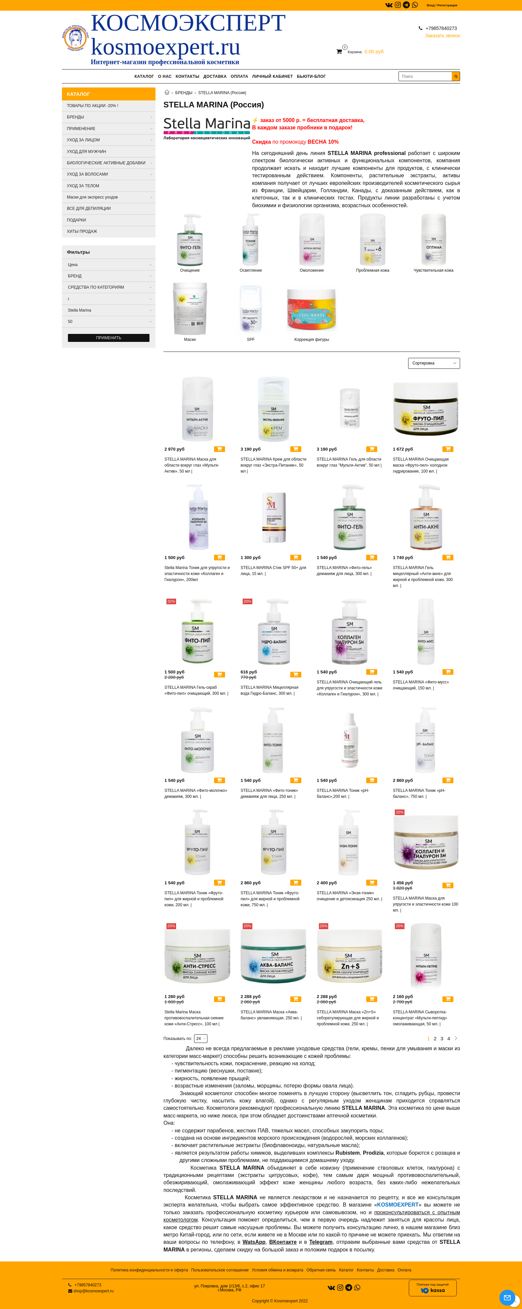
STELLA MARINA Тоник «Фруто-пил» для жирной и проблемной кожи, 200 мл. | (193, 899)
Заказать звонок (442, 34)
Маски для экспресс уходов (92, 197)
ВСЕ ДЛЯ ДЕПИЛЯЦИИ (89, 208)
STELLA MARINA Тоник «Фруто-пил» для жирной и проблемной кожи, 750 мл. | (270, 899)
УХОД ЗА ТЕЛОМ (83, 186)
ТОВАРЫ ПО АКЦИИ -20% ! (92, 105)
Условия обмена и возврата (277, 1270)
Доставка (385, 1270)
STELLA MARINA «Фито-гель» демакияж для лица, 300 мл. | (344, 570)
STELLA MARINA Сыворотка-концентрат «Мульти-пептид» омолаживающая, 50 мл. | (420, 1018)
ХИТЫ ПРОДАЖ (82, 231)
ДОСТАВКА (215, 76)
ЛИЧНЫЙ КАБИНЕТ (272, 76)
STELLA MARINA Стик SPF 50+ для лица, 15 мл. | (273, 570)
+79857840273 (440, 28)
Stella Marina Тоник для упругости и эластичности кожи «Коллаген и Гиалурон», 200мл (197, 573)
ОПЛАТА (239, 76)
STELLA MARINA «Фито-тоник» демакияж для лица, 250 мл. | (269, 793)
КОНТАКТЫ (187, 76)
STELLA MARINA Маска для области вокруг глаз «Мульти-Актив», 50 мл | (191, 465)
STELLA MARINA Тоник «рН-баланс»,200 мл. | (343, 793)
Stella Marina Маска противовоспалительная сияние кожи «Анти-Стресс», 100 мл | (194, 1018)
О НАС (165, 76)
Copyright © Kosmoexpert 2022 (280, 1301)
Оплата (404, 1270)
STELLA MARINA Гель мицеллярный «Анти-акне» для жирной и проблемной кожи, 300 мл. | (423, 576)
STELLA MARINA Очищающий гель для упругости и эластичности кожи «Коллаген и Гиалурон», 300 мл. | (350, 688)
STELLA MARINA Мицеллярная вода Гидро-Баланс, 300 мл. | (269, 690)
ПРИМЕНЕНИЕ (81, 128)
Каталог (346, 1270)
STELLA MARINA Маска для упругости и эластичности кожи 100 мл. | (425, 904)
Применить (109, 338)
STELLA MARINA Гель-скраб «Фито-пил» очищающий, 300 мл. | (196, 690)
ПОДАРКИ (76, 220)
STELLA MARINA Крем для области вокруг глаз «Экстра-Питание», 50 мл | (273, 465)
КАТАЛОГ (144, 76)
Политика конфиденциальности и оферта (149, 1270)
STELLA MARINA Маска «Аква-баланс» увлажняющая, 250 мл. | (271, 1015)
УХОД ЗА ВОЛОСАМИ (87, 174)
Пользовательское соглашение (220, 1270)
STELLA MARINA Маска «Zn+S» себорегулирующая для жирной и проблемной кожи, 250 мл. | (348, 1018)
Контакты (365, 1270)
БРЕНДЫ (183, 92)
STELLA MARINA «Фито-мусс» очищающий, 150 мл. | (421, 685)
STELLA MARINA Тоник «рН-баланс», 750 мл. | (419, 793)
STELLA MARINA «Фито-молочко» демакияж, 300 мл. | (195, 793)
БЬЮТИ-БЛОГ (311, 76)
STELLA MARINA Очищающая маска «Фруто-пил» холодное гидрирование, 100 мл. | (421, 465)
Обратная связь (321, 1270)
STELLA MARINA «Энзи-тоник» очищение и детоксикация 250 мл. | (350, 896)
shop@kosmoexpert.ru (93, 1291)
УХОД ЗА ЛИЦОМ (83, 140)
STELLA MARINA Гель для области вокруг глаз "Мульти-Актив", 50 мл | (349, 462)
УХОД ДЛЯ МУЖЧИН (86, 151)
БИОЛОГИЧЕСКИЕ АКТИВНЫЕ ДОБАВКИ (106, 163)
